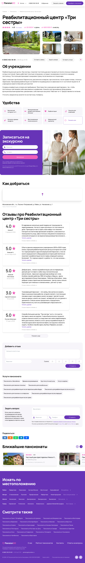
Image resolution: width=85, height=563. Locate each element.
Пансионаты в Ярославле (29, 535)
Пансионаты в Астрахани (33, 518)
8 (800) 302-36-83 (34, 3)
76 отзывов (19, 27)
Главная (4, 11)
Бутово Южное (33, 490)
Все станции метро (69, 494)
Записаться (20, 157)
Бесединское (42, 499)
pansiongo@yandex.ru (28, 552)
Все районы (64, 490)
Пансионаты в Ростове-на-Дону (31, 528)
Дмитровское (31, 499)
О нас (30, 543)
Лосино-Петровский (11, 206)
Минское (21, 499)
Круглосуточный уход (48, 381)
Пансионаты (13, 11)
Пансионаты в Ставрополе (25, 532)
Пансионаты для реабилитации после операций (47, 393)
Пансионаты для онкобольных (38, 385)
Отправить (72, 366)
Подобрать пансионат (74, 3)
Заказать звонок (58, 3)
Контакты (60, 543)
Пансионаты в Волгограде (72, 518)
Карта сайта (46, 557)
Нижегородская (56, 494)
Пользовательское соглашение (60, 557)
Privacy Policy (32, 165)
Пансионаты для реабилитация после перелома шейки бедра (23, 389)
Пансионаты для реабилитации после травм (17, 397)
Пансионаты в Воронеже (9, 521)
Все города (69, 503)
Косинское (12, 499)
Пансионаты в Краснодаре (26, 525)
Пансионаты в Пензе (66, 525)
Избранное (45, 3)
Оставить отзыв (70, 60)
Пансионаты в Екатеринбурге (29, 521)
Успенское (21, 503)
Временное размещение (30, 381)
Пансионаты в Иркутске (64, 521)
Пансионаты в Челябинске (10, 535)
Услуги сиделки (62, 381)
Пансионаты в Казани (9, 525)
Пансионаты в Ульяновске (62, 532)
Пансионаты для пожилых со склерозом (16, 393)
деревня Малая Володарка (55, 503)
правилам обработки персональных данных (64, 421)
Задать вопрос (55, 60)
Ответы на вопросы (75, 543)
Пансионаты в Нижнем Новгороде (47, 525)
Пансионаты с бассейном (12, 381)
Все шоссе (62, 499)
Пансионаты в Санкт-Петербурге (12, 518)
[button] (81, 446)
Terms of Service (6, 167)
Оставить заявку (40, 60)
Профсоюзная (33, 494)
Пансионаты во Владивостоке (52, 518)
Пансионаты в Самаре (50, 528)
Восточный (44, 490)
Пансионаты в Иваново (48, 521)
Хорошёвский (54, 490)
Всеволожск (40, 503)
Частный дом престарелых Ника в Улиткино (41, 457)
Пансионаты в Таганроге (43, 532)
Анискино (31, 503)
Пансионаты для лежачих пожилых (15, 385)
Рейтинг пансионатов (44, 543)
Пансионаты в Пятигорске (10, 528)
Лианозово (22, 490)
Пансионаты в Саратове (66, 528)
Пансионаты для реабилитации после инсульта (59, 389)
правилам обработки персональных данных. (13, 162)
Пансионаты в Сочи (8, 532)
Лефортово (12, 490)
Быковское (52, 499)
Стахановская (13, 494)
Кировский (12, 503)
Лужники (24, 494)
